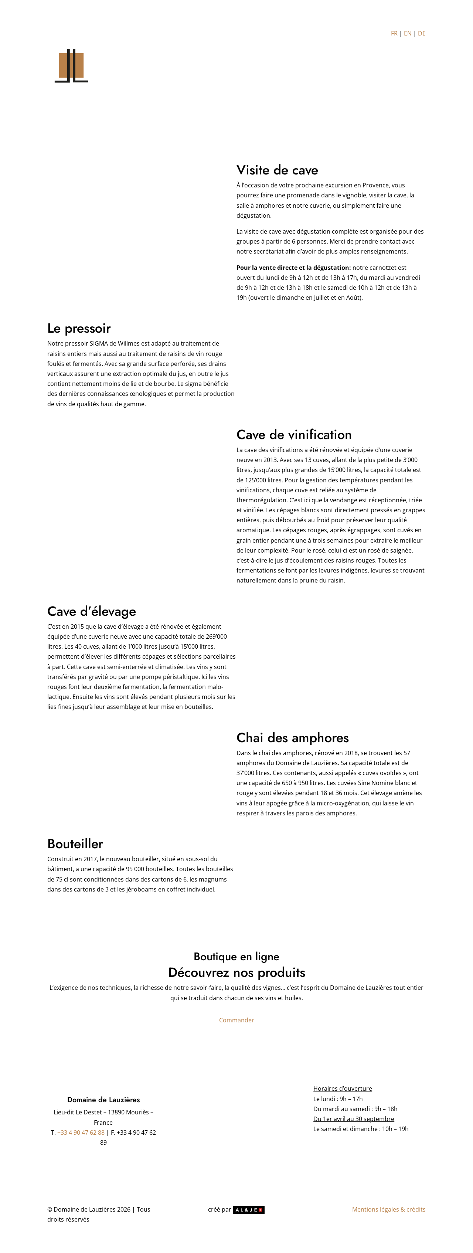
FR (394, 33)
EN (408, 33)
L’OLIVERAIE (242, 74)
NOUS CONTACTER (378, 74)
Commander (236, 1020)
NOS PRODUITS (282, 74)
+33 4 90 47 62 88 (81, 1132)
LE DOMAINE (200, 74)
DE (422, 33)
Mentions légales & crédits (389, 1209)
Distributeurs (328, 74)
